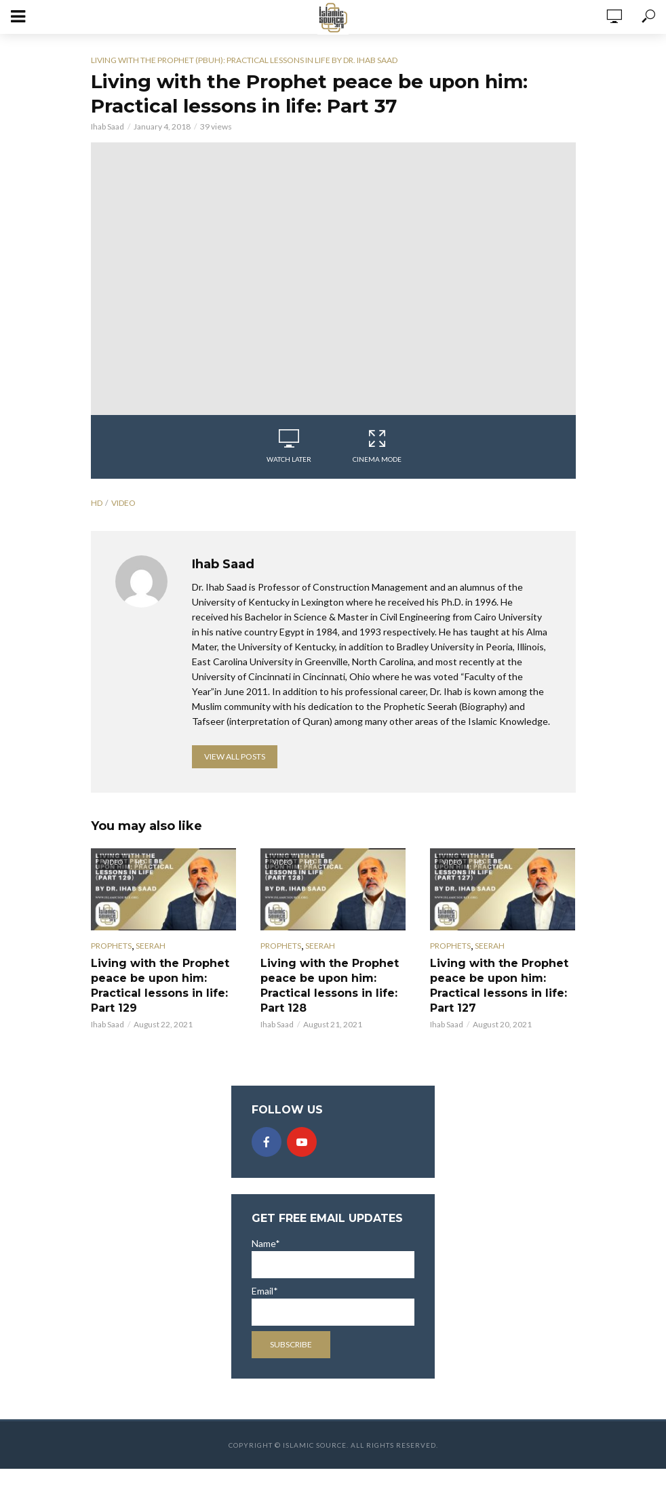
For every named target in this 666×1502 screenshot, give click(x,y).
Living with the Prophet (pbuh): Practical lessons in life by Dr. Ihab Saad (244, 60)
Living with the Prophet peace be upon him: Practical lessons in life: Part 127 (499, 985)
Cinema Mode (377, 446)
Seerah (150, 946)
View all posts (234, 756)
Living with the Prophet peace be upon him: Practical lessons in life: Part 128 (329, 985)
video (123, 503)
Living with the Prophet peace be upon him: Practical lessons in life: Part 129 (160, 985)
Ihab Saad (107, 126)
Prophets (111, 946)
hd (96, 503)
